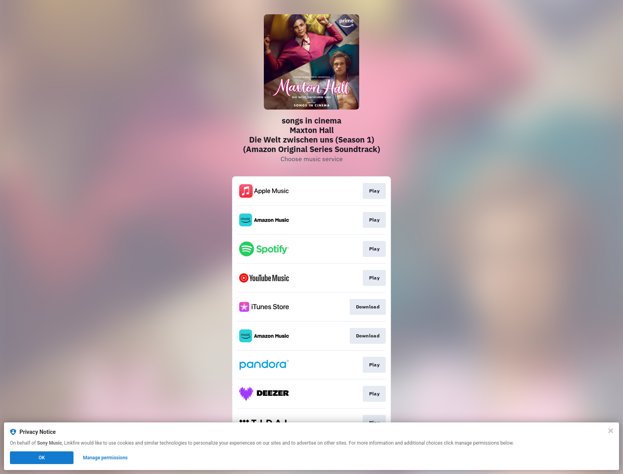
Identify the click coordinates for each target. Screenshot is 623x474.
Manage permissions (105, 458)
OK (42, 458)
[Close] (610, 430)
